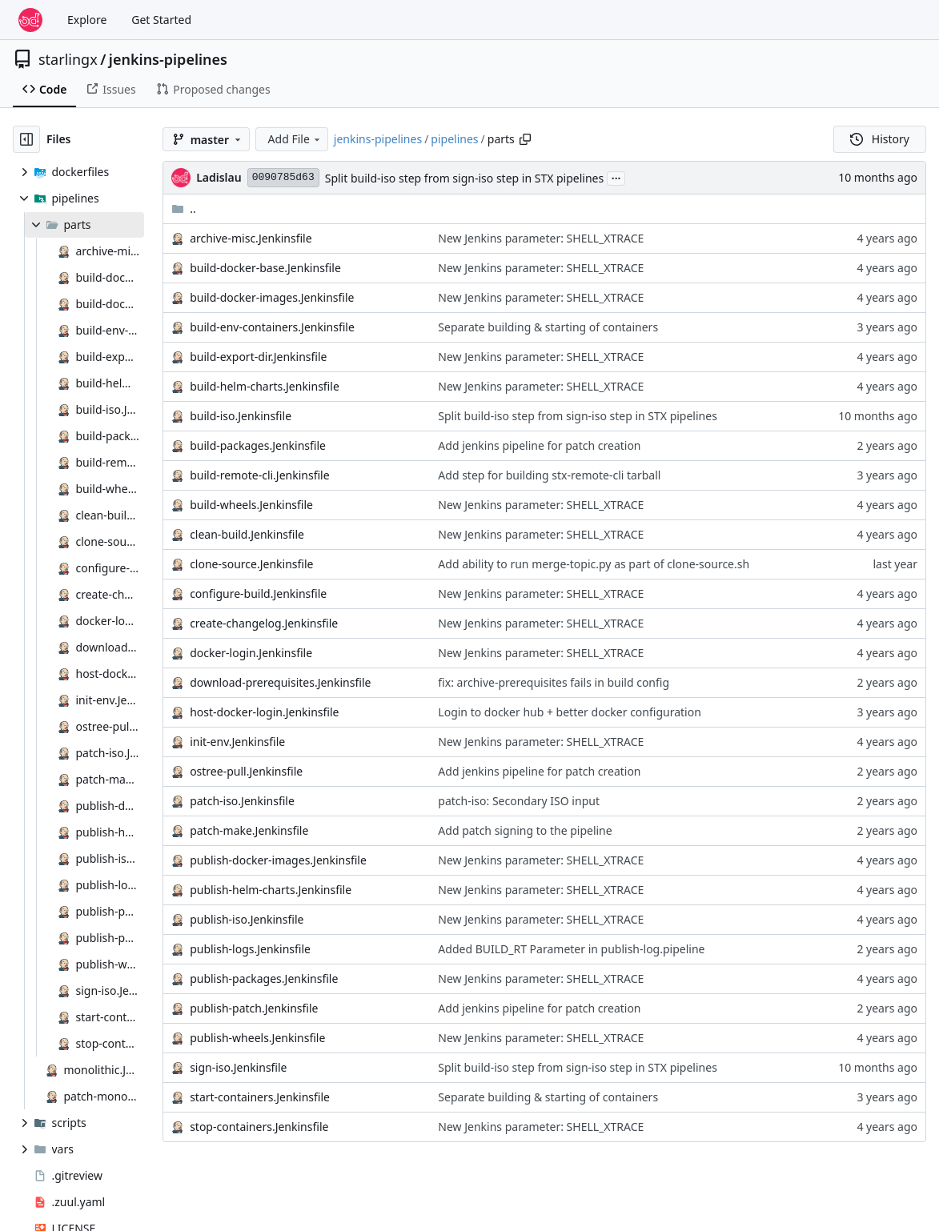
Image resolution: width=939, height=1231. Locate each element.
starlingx (68, 59)
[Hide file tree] (26, 139)
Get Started (161, 19)
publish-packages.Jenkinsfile (264, 978)
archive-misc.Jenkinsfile (251, 238)
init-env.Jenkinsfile (237, 741)
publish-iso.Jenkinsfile (246, 919)
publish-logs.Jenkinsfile (250, 948)
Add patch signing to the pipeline (525, 830)
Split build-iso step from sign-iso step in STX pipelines (464, 178)
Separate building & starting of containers (548, 327)
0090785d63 (283, 177)
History (879, 138)
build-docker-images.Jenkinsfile (272, 297)
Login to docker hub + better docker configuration (569, 712)
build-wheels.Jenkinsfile (251, 504)
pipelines (454, 138)
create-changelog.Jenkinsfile (264, 623)
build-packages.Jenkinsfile (258, 445)
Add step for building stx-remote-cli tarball (549, 475)
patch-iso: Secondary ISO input (519, 800)
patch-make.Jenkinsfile (249, 830)
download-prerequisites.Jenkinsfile (280, 682)
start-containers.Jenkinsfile (260, 1097)
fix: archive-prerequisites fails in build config (553, 682)
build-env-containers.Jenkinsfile (272, 327)
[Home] (30, 20)
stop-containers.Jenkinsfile (259, 1126)
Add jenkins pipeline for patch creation (539, 445)
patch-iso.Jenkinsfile (242, 800)
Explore (86, 19)
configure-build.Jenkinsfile (258, 593)
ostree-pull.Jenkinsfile (246, 771)
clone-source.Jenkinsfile (251, 563)
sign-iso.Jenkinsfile (238, 1067)
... (616, 176)
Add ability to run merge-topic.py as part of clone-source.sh (593, 563)
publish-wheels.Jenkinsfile (257, 1037)
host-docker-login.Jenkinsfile (264, 712)
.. (183, 208)
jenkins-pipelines (168, 59)
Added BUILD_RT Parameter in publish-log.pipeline (571, 948)
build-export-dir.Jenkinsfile (258, 356)
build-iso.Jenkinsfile (240, 415)
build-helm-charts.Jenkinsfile (264, 386)
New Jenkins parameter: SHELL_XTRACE (541, 238)
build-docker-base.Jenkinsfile (265, 267)
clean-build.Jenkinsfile (247, 534)
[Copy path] (525, 139)
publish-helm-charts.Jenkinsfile (270, 889)
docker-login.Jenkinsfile (251, 652)
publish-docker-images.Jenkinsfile (278, 860)
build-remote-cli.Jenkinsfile (259, 475)
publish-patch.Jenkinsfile (254, 1008)
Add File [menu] (295, 138)
